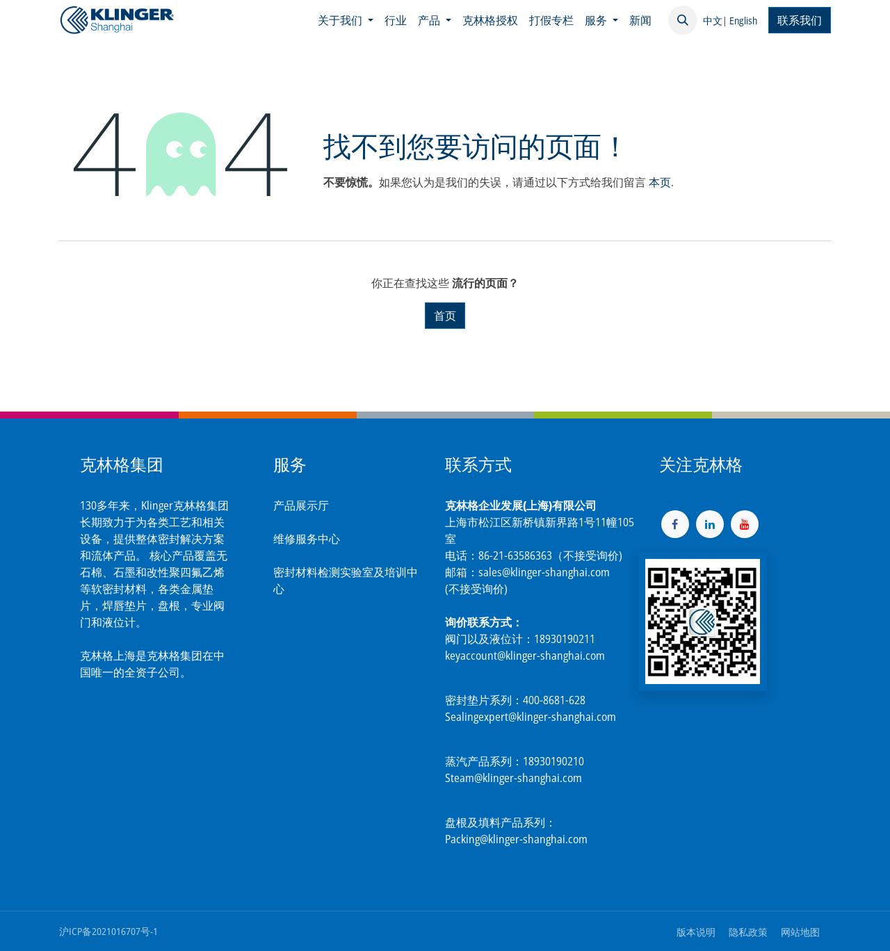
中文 (712, 20)
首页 (445, 315)
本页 (660, 182)
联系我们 (799, 20)
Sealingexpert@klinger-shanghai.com (530, 716)
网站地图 (800, 931)
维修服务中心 (306, 538)
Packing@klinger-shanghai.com (516, 839)
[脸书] (675, 524)
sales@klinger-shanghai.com (544, 572)
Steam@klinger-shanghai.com (513, 778)
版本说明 (696, 931)
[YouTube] (745, 524)
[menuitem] (345, 20)
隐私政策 (748, 931)
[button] (682, 20)
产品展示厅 (301, 505)
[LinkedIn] (710, 524)
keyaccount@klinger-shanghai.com (525, 655)
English (743, 20)
